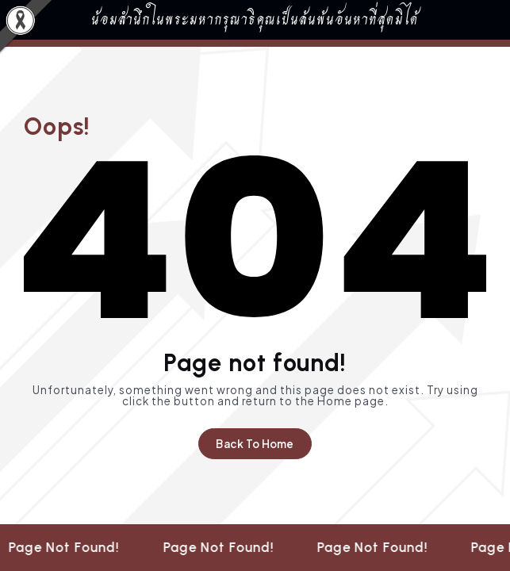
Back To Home (254, 443)
